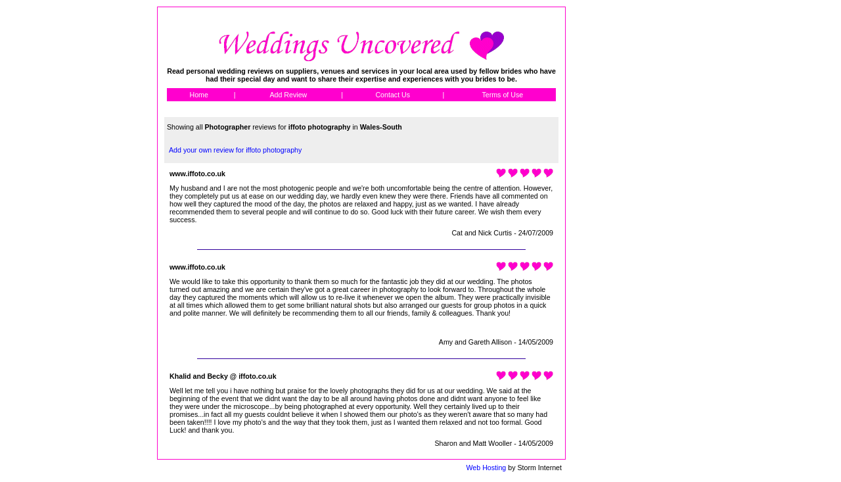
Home (198, 95)
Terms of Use (502, 95)
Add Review (288, 95)
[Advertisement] (624, 204)
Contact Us (392, 95)
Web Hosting (486, 467)
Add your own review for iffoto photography (235, 150)
